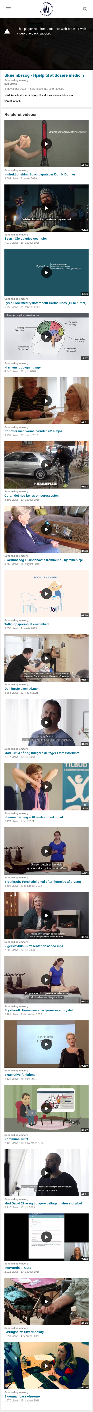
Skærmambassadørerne (22, 1396)
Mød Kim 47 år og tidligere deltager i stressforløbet (41, 753)
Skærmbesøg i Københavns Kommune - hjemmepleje (43, 560)
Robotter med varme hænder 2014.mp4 (33, 431)
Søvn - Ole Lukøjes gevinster (25, 238)
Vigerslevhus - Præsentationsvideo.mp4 (33, 946)
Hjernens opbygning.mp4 (23, 367)
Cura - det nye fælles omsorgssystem (32, 495)
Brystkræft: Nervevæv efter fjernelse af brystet (38, 1010)
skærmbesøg (56, 88)
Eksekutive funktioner (20, 1074)
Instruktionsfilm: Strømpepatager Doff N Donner (39, 174)
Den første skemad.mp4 (21, 688)
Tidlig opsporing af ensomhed (26, 624)
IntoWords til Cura (17, 1268)
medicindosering (37, 88)
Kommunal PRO (16, 1139)
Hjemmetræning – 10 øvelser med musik (34, 817)
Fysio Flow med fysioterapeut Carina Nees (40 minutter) (45, 303)
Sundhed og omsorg (16, 80)
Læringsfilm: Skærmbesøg (24, 1332)
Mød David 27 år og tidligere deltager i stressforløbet (43, 1203)
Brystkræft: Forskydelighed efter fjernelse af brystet (42, 881)
